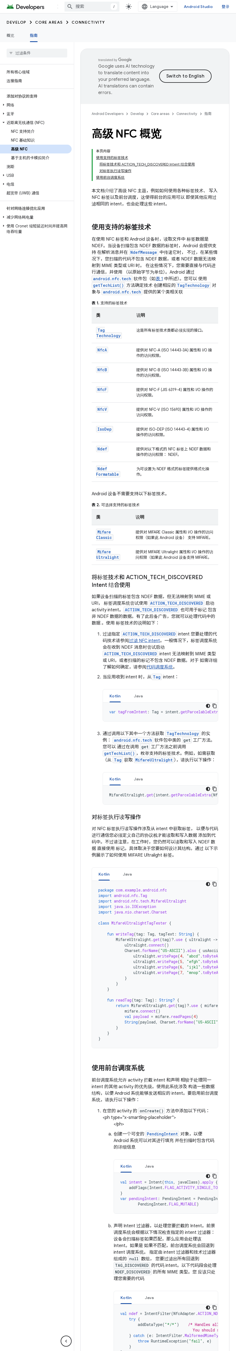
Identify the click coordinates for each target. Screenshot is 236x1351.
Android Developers (107, 113)
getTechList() (108, 246)
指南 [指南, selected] (34, 35)
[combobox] (96, 7)
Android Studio (203, 6)
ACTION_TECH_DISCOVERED (176, 564)
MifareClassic (104, 496)
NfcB (102, 331)
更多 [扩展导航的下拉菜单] (61, 6)
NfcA (102, 311)
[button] (36, 105)
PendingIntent (162, 1095)
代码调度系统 (160, 628)
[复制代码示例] (214, 667)
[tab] (115, 657)
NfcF (102, 351)
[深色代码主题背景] (208, 667)
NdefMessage (143, 213)
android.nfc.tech (112, 240)
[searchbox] (37, 53)
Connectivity (88, 22)
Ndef (102, 410)
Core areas (49, 22)
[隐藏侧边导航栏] (66, 1341)
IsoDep (104, 390)
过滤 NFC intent (144, 602)
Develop (16, 22)
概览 (11, 35)
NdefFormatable (107, 433)
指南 (208, 113)
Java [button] (138, 657)
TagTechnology (193, 246)
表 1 (159, 240)
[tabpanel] (160, 673)
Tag (157, 638)
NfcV (102, 370)
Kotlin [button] (115, 657)
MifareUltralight (107, 516)
